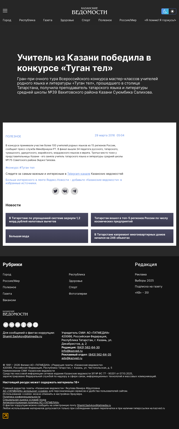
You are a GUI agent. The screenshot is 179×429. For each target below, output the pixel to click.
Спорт (86, 20)
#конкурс (13, 167)
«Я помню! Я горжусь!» (160, 20)
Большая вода (19, 236)
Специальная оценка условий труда (24, 399)
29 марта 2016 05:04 (109, 135)
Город (7, 20)
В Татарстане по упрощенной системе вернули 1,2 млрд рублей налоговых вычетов (44, 219)
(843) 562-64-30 (88, 347)
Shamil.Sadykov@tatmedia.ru (22, 336)
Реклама (141, 274)
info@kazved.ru (72, 351)
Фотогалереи (78, 293)
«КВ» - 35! (142, 292)
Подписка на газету (148, 286)
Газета (47, 20)
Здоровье (67, 20)
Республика (27, 20)
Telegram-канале (78, 173)
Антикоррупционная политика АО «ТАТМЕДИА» (31, 402)
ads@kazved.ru (72, 358)
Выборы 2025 (144, 280)
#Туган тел (27, 167)
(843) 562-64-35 (99, 354)
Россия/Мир (128, 20)
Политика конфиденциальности (21, 396)
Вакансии (9, 300)
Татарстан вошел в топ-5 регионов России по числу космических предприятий (131, 219)
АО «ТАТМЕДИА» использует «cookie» (25, 390)
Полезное (105, 20)
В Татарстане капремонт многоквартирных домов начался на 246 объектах (129, 236)
